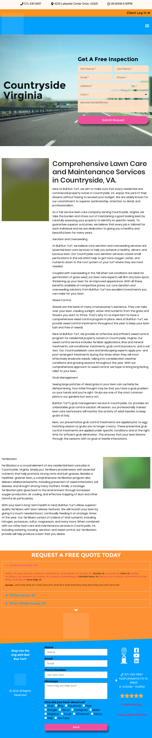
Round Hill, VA (133, 576)
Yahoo (98, 714)
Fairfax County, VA (22, 595)
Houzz (66, 710)
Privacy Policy (131, 705)
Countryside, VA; (112, 573)
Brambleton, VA (56, 573)
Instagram (81, 710)
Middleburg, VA (71, 576)
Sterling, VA (20, 580)
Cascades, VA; (85, 573)
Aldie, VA (21, 573)
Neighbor (53, 714)
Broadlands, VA (71, 573)
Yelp (50, 718)
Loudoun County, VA (23, 565)
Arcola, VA (31, 573)
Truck (67, 714)
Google (52, 710)
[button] (147, 25)
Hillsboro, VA (15, 576)
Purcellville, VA (120, 576)
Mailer (96, 710)
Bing (60, 706)
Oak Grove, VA (105, 576)
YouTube (63, 718)
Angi (50, 706)
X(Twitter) (82, 714)
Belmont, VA (42, 573)
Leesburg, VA (43, 576)
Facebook (74, 706)
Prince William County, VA (27, 603)
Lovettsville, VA (56, 576)
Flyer (89, 706)
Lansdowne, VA (28, 576)
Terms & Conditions (131, 715)
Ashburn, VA (10, 573)
